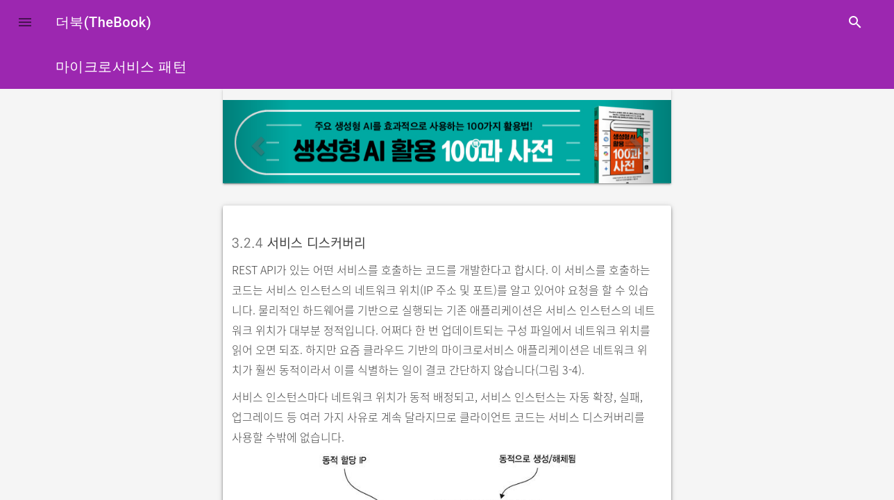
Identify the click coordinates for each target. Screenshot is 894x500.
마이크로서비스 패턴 (121, 66)
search (855, 22)
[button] (25, 22)
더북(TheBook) (103, 22)
